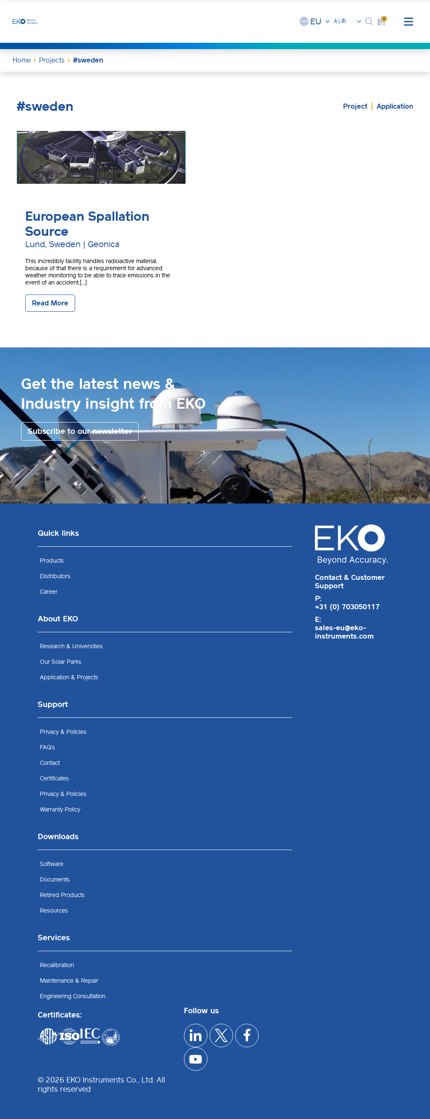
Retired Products (62, 895)
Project (355, 106)
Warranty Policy (60, 809)
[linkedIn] (196, 1036)
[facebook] (248, 1036)
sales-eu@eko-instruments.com (344, 631)
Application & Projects (69, 677)
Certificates (54, 778)
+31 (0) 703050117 (347, 607)
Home (22, 60)
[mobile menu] (408, 21)
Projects (52, 60)
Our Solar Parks (60, 661)
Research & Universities (71, 646)
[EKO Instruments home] (25, 21)
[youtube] (196, 1060)
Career (49, 591)
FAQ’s (47, 747)
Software (51, 864)
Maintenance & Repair (69, 980)
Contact (50, 763)
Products (52, 560)
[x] (222, 1036)
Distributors (55, 576)
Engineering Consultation (72, 996)
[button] (369, 22)
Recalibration (57, 965)
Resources (54, 910)
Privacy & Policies (63, 732)
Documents (55, 879)
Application (395, 106)
